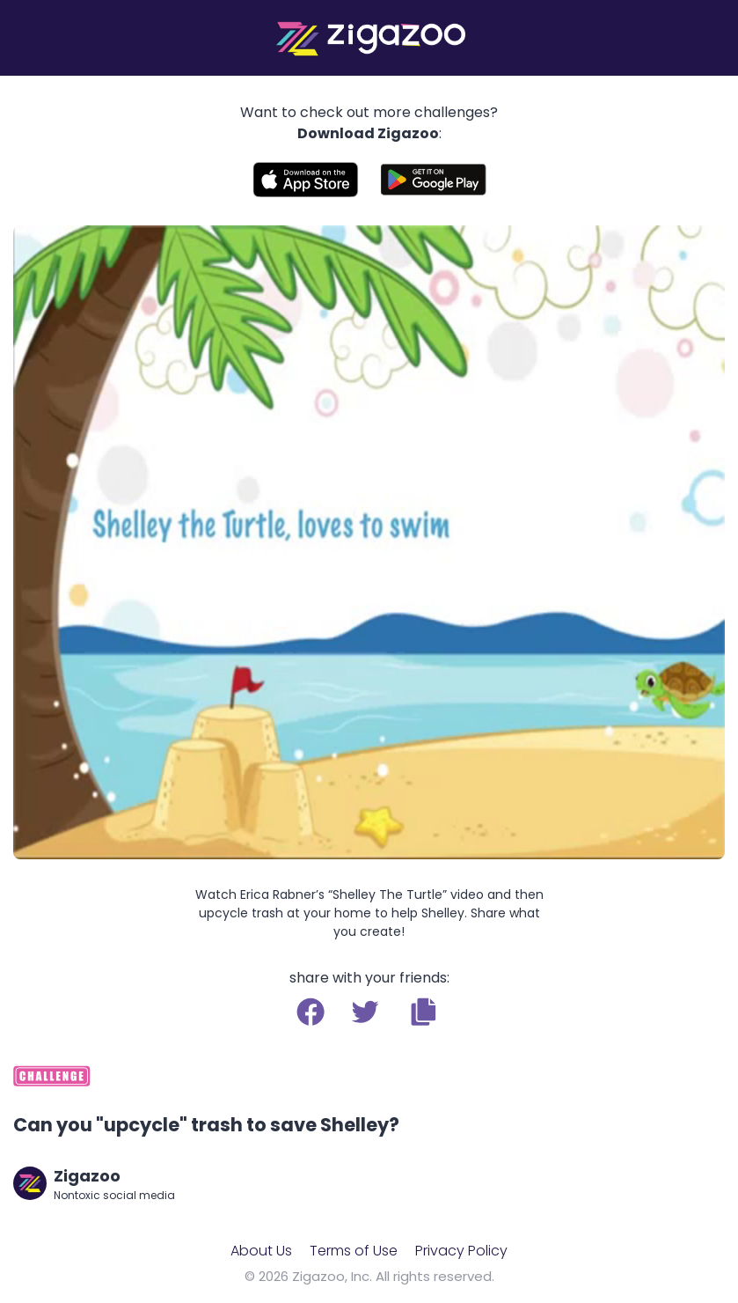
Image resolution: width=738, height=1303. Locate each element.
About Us (261, 1250)
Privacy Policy (461, 1250)
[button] (424, 1012)
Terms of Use (354, 1250)
